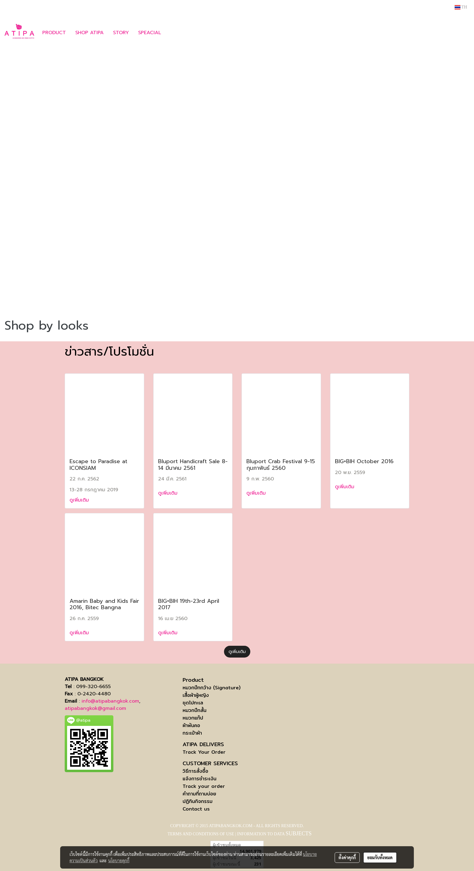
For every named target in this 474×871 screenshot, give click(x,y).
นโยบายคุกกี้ (118, 860)
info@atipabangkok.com (110, 701)
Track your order (204, 786)
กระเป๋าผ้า (192, 733)
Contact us (196, 809)
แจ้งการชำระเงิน (199, 778)
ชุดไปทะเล (193, 703)
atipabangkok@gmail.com (95, 708)
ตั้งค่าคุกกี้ (347, 857)
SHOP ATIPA (89, 32)
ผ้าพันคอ (191, 725)
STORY (121, 32)
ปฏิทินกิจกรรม (198, 801)
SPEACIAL (149, 32)
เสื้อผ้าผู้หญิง (196, 695)
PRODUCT (54, 32)
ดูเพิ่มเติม (80, 500)
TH (461, 7)
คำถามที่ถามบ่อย (199, 794)
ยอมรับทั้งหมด (380, 857)
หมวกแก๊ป (193, 718)
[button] (175, 32)
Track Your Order (204, 752)
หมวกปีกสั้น (194, 710)
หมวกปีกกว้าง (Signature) (212, 687)
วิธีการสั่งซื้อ (195, 771)
